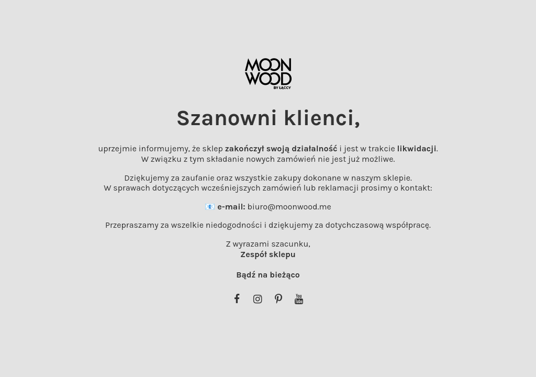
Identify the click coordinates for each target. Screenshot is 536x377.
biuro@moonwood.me (289, 207)
